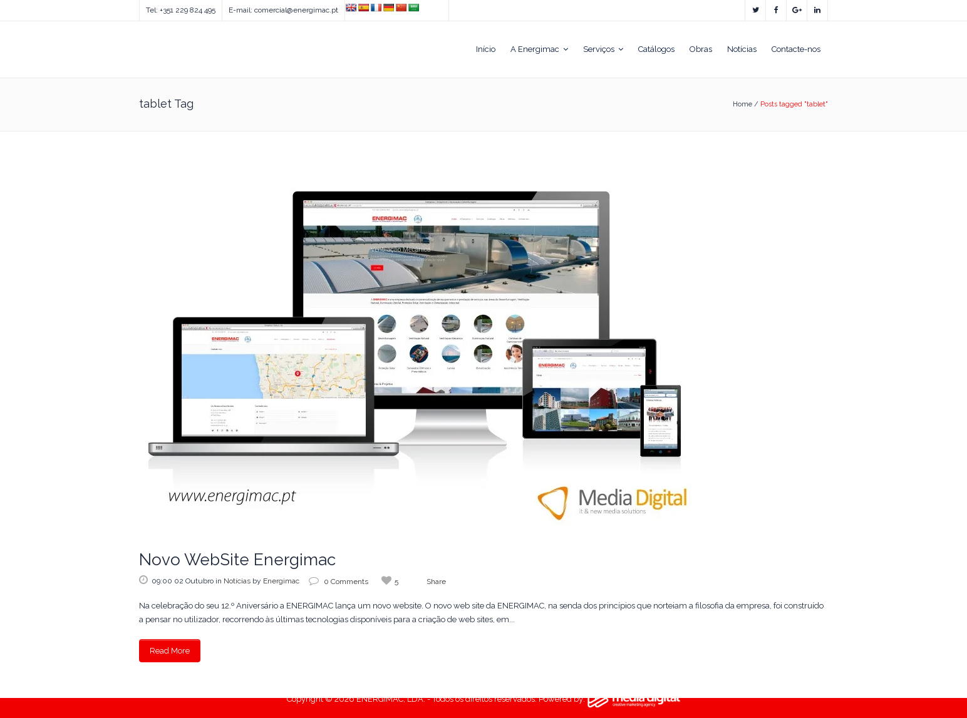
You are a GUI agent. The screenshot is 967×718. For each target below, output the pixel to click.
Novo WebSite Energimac (237, 559)
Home (742, 104)
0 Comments (338, 581)
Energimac (281, 581)
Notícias (237, 581)
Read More (170, 650)
